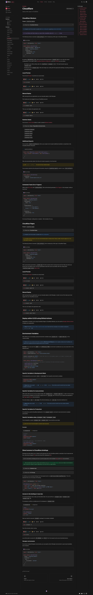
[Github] (86, 2)
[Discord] (80, 594)
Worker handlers (48, 122)
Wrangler (30, 75)
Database (57, 462)
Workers (31, 397)
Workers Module (32, 238)
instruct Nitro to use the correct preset (40, 326)
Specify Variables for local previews (33, 391)
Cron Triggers (59, 187)
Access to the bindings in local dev (32, 494)
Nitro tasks (30, 187)
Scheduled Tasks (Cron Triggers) (31, 184)
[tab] (25, 79)
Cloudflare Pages (28, 224)
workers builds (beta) (57, 29)
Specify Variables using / (39, 417)
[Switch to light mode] (84, 2)
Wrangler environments (28, 541)
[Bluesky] (82, 594)
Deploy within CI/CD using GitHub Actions (37, 318)
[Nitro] (8, 2)
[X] (84, 594)
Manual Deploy (26, 93)
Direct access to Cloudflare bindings (35, 450)
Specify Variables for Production (32, 409)
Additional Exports (27, 141)
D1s (50, 455)
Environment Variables (30, 333)
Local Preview (26, 73)
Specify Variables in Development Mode (34, 373)
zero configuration (45, 29)
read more (37, 268)
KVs (34, 455)
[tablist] (48, 79)
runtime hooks (31, 122)
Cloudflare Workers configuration (44, 61)
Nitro (6, 593)
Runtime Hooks (26, 119)
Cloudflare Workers (29, 18)
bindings (57, 61)
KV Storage (51, 462)
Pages (25, 397)
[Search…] (82, 2)
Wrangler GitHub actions (68, 321)
